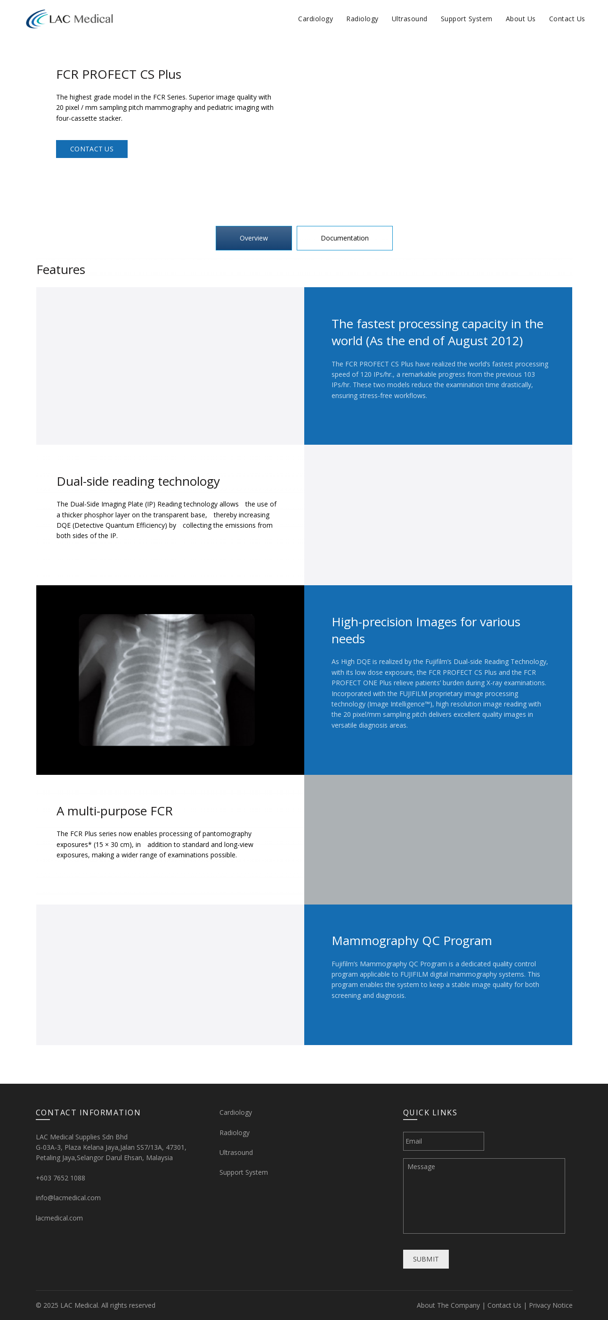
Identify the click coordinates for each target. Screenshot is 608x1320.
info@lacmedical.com (68, 1197)
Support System (467, 18)
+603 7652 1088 (60, 1177)
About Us (521, 18)
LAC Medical (79, 1305)
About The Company (448, 1305)
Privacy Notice (551, 1305)
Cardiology (315, 18)
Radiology (362, 18)
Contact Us (567, 18)
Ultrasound (410, 18)
